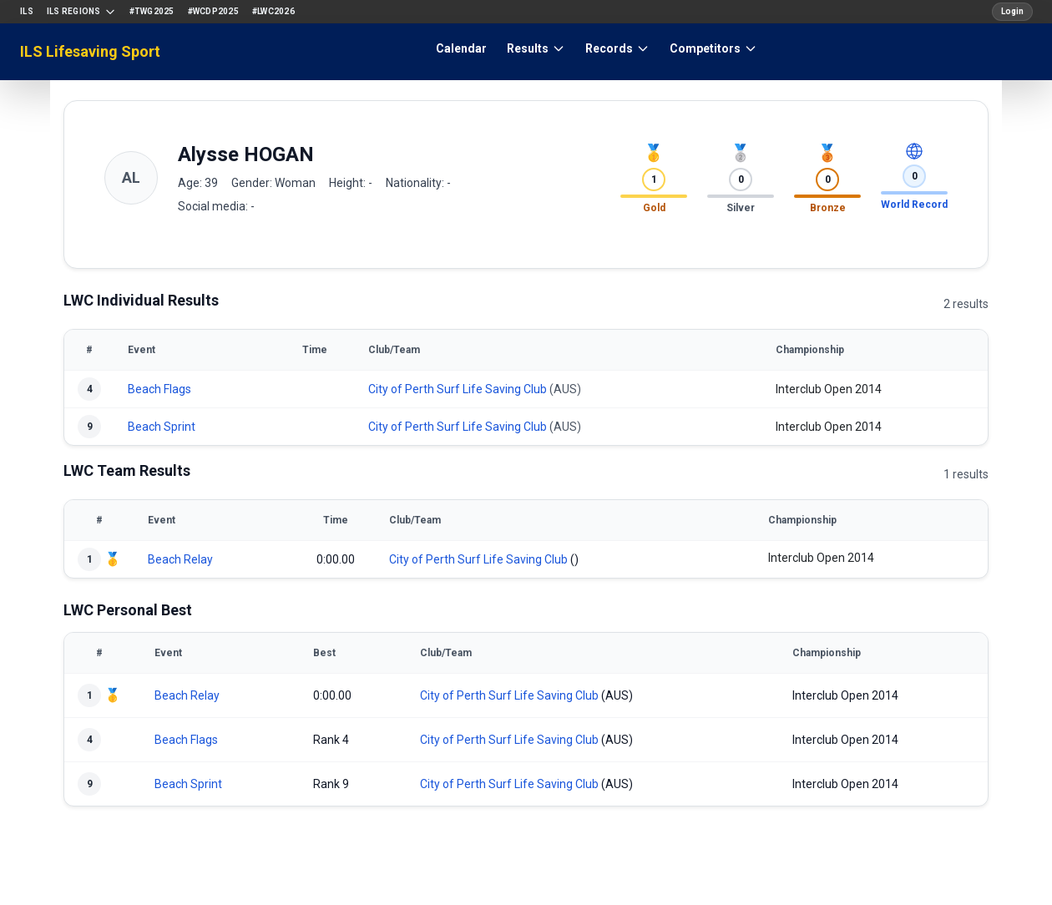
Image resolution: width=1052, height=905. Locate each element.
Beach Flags (159, 389)
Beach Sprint (161, 426)
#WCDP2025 (213, 11)
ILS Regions (81, 12)
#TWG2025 (151, 11)
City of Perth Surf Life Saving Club (457, 389)
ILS (26, 11)
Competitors (713, 48)
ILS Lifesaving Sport (90, 51)
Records (617, 48)
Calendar (461, 48)
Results (536, 48)
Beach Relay (180, 559)
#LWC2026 (273, 11)
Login (1012, 11)
